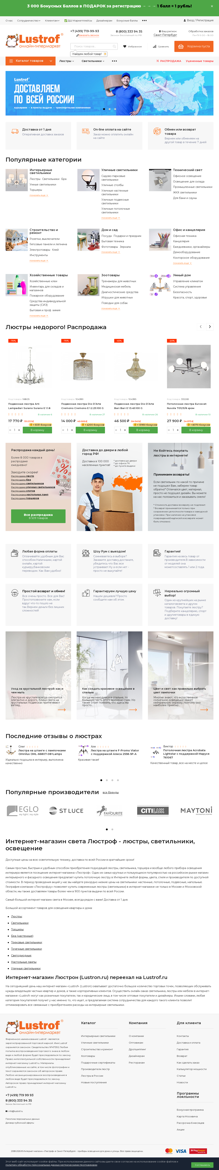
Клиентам (52, 20)
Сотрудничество (29, 20)
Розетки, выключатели (45, 239)
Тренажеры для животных (118, 281)
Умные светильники (43, 184)
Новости (182, 1082)
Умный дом (182, 275)
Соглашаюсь (202, 1165)
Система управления (187, 286)
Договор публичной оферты (20, 1123)
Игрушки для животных (117, 297)
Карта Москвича (187, 1116)
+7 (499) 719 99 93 (20, 1095)
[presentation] (200, 327)
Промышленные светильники (192, 187)
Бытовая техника (112, 241)
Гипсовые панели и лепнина (48, 244)
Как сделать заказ (188, 1062)
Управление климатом (188, 281)
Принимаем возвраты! (171, 474)
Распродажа (22, 476)
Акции (180, 1129)
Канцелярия (181, 241)
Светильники (93, 61)
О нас (9, 20)
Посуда (106, 236)
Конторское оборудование (191, 257)
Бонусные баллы (127, 20)
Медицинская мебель (116, 286)
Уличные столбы (112, 185)
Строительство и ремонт (44, 231)
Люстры (66, 61)
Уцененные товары (199, 61)
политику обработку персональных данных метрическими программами (51, 1164)
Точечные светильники (26, 949)
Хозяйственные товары (49, 275)
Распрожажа (29, 494)
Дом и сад (109, 230)
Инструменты (39, 255)
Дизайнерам (104, 20)
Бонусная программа (190, 1109)
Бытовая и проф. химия (45, 310)
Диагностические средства (119, 292)
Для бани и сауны (185, 198)
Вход (190, 20)
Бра (63, 179)
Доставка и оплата (188, 1042)
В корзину (37, 430)
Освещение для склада (188, 181)
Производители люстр (95, 1069)
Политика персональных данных (23, 1119)
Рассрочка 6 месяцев (190, 1122)
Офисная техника (184, 236)
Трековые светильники (26, 942)
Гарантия (182, 1049)
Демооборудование (186, 252)
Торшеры (36, 190)
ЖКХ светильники (185, 192)
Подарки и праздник (127, 236)
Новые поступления (94, 1082)
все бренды (111, 792)
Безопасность (182, 292)
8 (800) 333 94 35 (129, 31)
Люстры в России (92, 1075)
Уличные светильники (119, 170)
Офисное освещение (187, 176)
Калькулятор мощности (192, 1069)
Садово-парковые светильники (113, 177)
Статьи (181, 1075)
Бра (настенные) (22, 936)
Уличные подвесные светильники (115, 201)
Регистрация (204, 20)
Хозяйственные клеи (43, 281)
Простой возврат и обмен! (43, 591)
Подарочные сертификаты (98, 1062)
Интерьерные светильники (41, 171)
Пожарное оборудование (47, 295)
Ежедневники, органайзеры (191, 246)
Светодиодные (21, 955)
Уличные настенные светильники (114, 192)
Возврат (182, 1055)
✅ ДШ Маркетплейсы (78, 20)
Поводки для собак (114, 303)
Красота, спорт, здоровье (190, 297)
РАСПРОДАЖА (168, 61)
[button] (104, 109)
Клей (55, 249)
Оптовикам (136, 1042)
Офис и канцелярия (189, 230)
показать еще (39, 195)
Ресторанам (137, 1062)
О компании (136, 1035)
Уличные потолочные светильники (115, 210)
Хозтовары (88, 1055)
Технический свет (188, 170)
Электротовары (40, 249)
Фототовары (109, 246)
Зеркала (125, 246)
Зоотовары (110, 275)
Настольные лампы (23, 962)
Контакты (183, 1035)
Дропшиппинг (137, 1049)
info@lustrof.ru (15, 1111)
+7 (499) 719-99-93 (84, 31)
